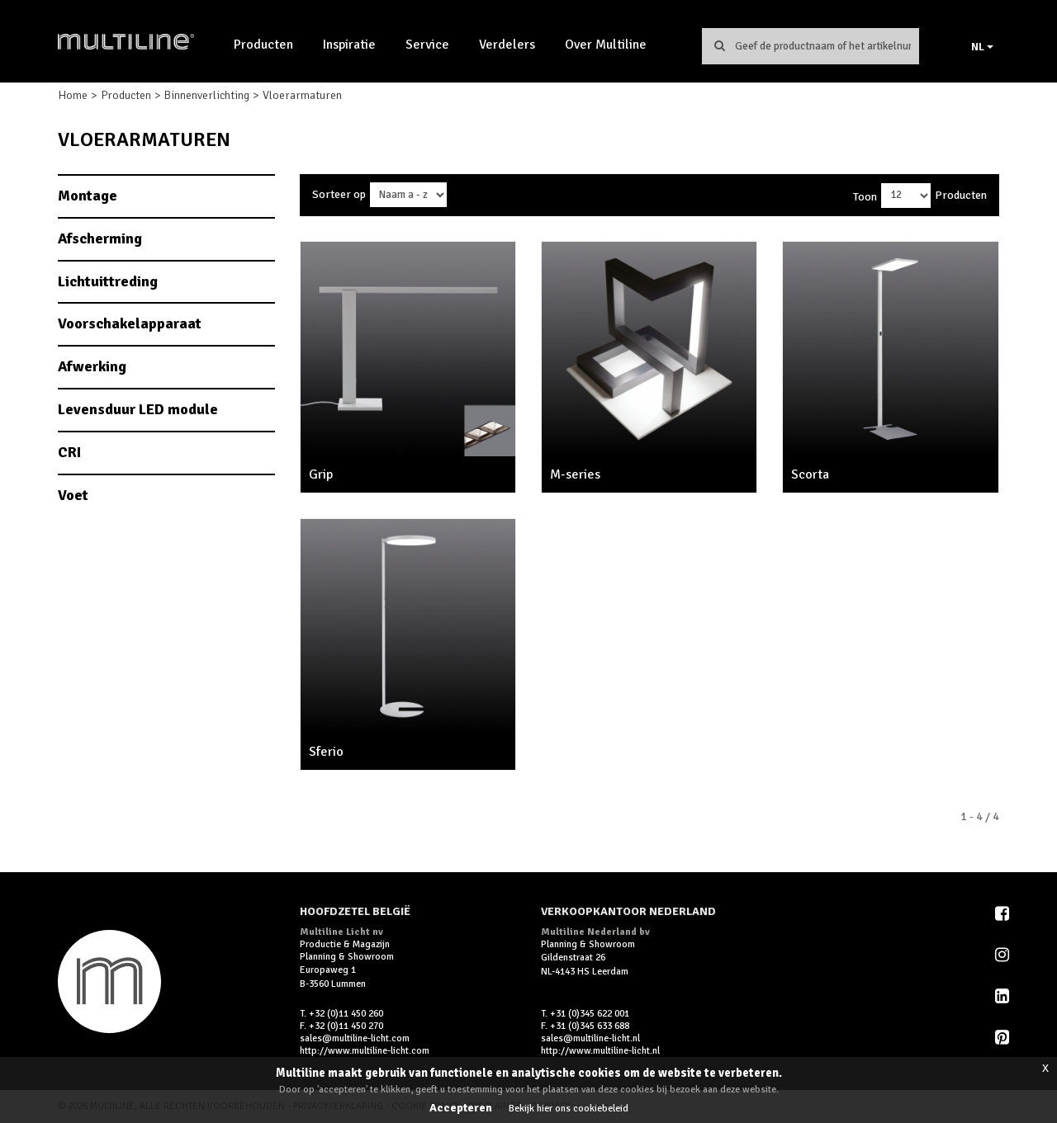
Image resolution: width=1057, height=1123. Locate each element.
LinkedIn (1003, 996)
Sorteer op (339, 194)
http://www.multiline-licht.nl (600, 1051)
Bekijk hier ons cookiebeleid (568, 1108)
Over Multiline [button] (606, 44)
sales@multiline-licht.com (355, 1038)
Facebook (1003, 913)
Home (73, 95)
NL (982, 47)
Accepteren (460, 1108)
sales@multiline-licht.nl (590, 1038)
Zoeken (719, 45)
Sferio (326, 751)
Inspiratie (349, 44)
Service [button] (427, 44)
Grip (321, 474)
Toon (865, 197)
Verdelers (507, 44)
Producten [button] (263, 44)
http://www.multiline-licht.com (364, 1051)
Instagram (1003, 954)
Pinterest (1003, 1037)
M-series (575, 474)
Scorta (810, 474)
